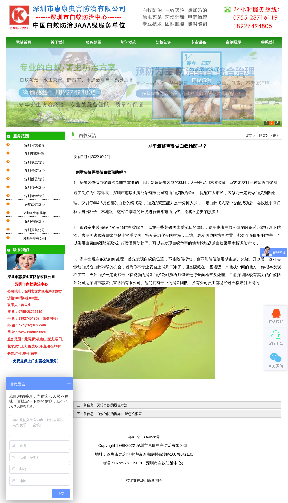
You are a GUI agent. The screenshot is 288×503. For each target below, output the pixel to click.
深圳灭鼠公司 (34, 230)
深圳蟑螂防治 (34, 196)
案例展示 (233, 42)
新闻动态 (128, 42)
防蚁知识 (163, 42)
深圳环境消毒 (34, 145)
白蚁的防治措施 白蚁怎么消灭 (119, 414)
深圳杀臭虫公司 (34, 238)
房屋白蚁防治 (34, 205)
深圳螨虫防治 (34, 162)
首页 (248, 136)
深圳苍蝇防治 (34, 221)
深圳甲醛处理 (34, 154)
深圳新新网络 (151, 480)
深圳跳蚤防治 (34, 179)
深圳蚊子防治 (34, 188)
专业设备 (198, 42)
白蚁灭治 (262, 136)
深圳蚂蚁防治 (34, 171)
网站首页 (23, 42)
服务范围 (93, 42)
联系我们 (268, 42)
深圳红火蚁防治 (34, 213)
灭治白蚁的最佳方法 (112, 405)
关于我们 (58, 42)
